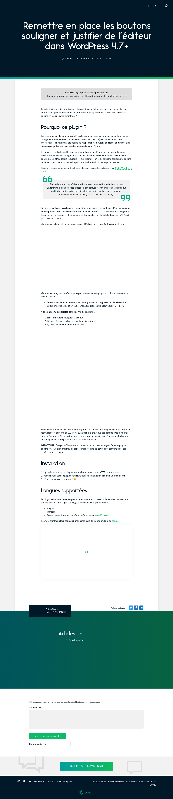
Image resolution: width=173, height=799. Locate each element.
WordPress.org (102, 515)
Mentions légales (64, 781)
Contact (50, 781)
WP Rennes (39, 781)
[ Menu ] (154, 5)
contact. (116, 520)
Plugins (68, 58)
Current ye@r (36, 743)
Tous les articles (75, 640)
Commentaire (36, 707)
